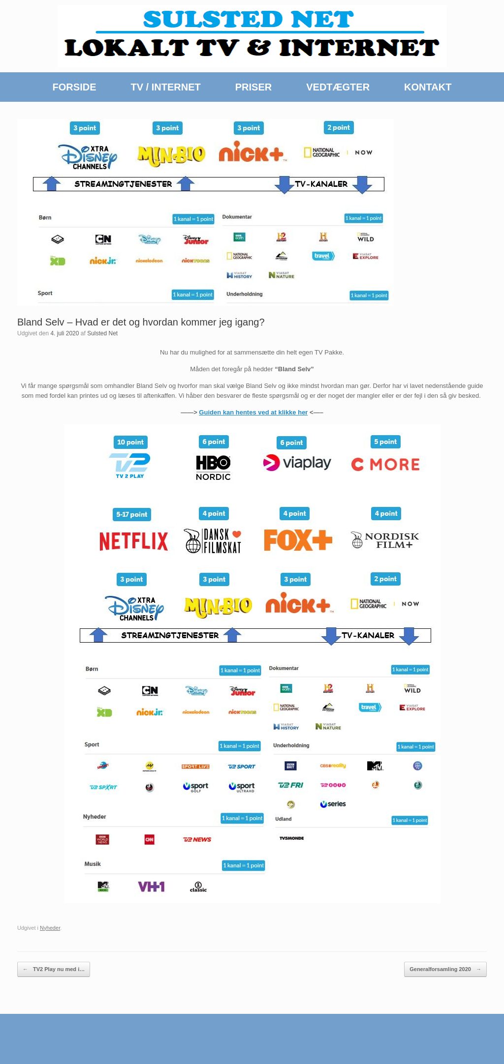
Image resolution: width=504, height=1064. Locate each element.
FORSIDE (74, 87)
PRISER (253, 87)
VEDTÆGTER (338, 87)
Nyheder (50, 928)
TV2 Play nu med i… (54, 969)
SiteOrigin (248, 1045)
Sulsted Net (102, 333)
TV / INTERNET (166, 87)
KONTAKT (427, 87)
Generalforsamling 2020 (445, 969)
